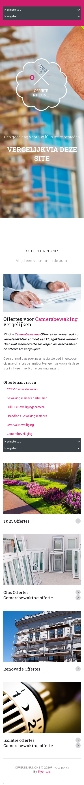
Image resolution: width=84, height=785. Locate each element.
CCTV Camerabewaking (23, 389)
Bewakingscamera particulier (27, 398)
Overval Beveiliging (20, 425)
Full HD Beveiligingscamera (26, 407)
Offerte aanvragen (19, 382)
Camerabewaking (56, 319)
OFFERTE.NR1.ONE (27, 767)
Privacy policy (60, 767)
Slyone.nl (44, 771)
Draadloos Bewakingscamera (27, 416)
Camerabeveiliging (19, 434)
